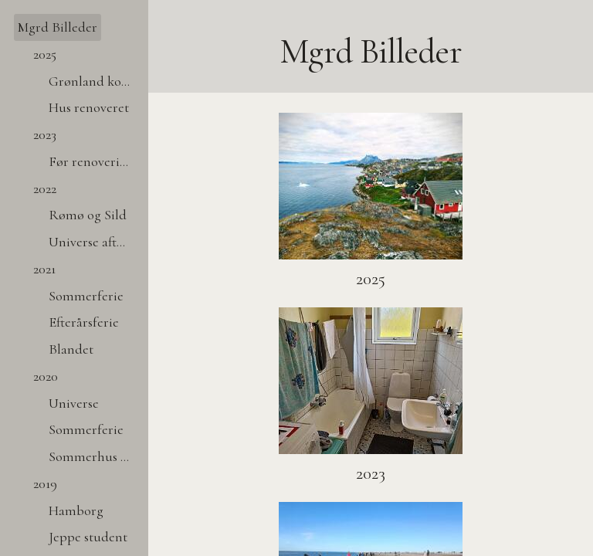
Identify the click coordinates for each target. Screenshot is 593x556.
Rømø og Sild (88, 214)
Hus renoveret (89, 107)
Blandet (71, 349)
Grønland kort (90, 81)
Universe (74, 403)
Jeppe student (88, 536)
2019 (45, 483)
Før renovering (91, 161)
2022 (44, 188)
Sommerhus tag (91, 456)
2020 (45, 376)
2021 (44, 268)
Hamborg (76, 510)
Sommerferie (86, 295)
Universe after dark (91, 241)
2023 (44, 134)
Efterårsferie (84, 322)
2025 (44, 54)
